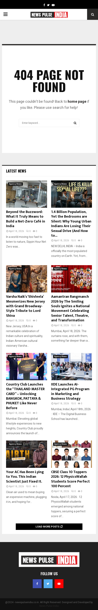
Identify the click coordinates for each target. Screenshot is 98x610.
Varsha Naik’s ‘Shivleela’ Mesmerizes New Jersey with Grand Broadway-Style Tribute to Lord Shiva (25, 306)
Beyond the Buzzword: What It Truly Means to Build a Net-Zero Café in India (25, 219)
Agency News (15, 184)
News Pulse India (49, 606)
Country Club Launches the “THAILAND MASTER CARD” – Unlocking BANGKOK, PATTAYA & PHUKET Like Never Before (25, 396)
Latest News (16, 171)
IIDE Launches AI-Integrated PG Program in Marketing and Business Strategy (70, 391)
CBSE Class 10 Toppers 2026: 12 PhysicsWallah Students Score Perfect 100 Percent (70, 479)
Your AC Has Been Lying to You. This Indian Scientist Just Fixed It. (25, 477)
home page (77, 101)
